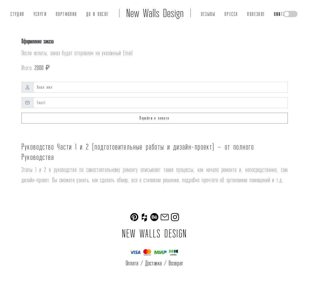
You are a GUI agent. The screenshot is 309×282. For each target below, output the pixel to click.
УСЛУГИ (40, 14)
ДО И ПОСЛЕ (97, 14)
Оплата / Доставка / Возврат (155, 263)
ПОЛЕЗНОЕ (256, 14)
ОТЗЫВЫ (208, 14)
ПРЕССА (231, 14)
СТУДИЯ (17, 14)
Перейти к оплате (154, 118)
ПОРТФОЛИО (66, 14)
